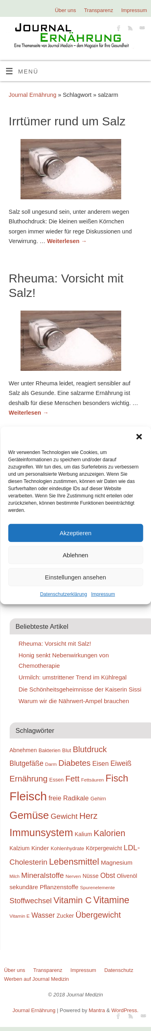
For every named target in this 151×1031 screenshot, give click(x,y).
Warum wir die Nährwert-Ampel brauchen (74, 701)
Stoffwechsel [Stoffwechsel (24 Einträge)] (31, 900)
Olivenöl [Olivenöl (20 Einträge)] (127, 876)
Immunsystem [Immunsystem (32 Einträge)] (41, 832)
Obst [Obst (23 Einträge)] (107, 875)
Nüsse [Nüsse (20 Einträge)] (91, 876)
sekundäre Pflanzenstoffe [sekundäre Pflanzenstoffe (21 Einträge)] (44, 887)
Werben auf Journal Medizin (36, 979)
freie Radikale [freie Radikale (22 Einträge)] (69, 798)
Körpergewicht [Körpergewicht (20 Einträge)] (104, 848)
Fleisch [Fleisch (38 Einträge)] (28, 796)
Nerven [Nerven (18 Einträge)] (73, 876)
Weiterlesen (67, 241)
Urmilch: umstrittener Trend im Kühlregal (72, 677)
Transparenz (98, 10)
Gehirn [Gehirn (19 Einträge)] (98, 799)
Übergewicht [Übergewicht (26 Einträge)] (98, 914)
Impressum (103, 594)
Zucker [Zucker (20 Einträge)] (65, 915)
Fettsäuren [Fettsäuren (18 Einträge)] (92, 779)
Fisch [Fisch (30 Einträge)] (116, 778)
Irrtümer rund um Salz (67, 121)
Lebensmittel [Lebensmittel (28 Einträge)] (74, 862)
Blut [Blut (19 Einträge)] (66, 750)
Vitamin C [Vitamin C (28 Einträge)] (73, 900)
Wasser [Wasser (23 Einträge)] (43, 915)
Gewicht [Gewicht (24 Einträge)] (64, 816)
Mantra (97, 1010)
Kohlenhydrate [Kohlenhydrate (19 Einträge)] (67, 848)
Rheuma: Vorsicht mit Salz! (55, 643)
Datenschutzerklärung (63, 594)
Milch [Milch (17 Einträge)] (15, 876)
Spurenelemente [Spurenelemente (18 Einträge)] (97, 887)
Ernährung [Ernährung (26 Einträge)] (29, 778)
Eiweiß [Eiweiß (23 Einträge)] (120, 763)
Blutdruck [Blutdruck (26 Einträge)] (90, 749)
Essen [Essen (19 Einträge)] (56, 780)
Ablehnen (75, 554)
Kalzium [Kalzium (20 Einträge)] (20, 848)
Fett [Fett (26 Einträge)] (72, 778)
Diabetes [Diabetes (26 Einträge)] (74, 763)
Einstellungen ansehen (75, 576)
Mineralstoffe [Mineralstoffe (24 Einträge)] (42, 875)
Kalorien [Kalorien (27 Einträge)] (110, 833)
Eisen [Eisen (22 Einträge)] (100, 763)
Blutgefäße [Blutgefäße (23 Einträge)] (26, 763)
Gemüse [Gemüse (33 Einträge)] (29, 815)
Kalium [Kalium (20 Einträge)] (83, 834)
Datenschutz (118, 970)
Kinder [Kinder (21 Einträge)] (40, 848)
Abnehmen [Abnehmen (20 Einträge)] (23, 750)
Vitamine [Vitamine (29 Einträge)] (111, 900)
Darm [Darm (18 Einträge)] (51, 764)
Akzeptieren (75, 532)
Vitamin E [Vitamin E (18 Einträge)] (20, 915)
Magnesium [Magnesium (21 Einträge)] (116, 862)
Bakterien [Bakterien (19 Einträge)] (50, 750)
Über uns (65, 10)
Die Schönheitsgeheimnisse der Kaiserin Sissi (80, 689)
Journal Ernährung (32, 95)
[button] (139, 437)
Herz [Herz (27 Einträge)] (88, 816)
